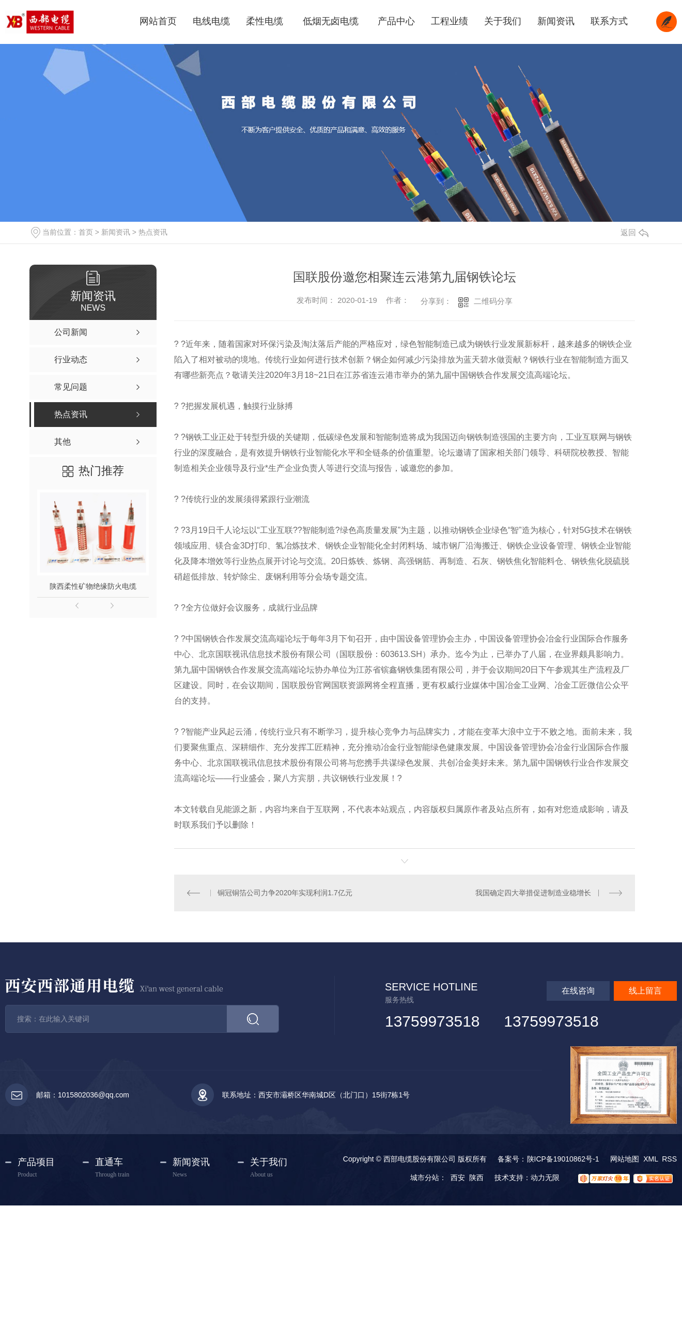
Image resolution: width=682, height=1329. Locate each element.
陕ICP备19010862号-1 (563, 1159)
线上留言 (645, 990)
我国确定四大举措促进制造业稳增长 (533, 893)
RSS (669, 1159)
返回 (634, 232)
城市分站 (424, 1177)
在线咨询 (578, 990)
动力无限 (545, 1177)
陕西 (476, 1177)
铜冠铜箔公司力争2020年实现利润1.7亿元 (285, 893)
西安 (458, 1177)
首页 (86, 232)
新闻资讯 (115, 232)
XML (650, 1159)
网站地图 (624, 1159)
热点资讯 (152, 232)
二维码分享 (493, 301)
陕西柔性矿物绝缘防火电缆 (93, 586)
